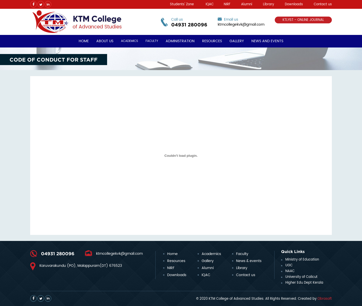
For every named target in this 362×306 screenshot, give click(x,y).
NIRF (227, 4)
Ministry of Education (302, 259)
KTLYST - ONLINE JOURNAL (303, 20)
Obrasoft (325, 298)
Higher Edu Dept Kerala (304, 282)
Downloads (294, 4)
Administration (180, 41)
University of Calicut (301, 277)
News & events (248, 261)
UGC (289, 265)
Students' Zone (182, 4)
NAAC (290, 271)
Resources (212, 41)
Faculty (152, 41)
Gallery (237, 41)
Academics (129, 41)
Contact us (323, 4)
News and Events (267, 41)
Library (268, 4)
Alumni (246, 4)
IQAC (210, 4)
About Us (104, 41)
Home (84, 41)
